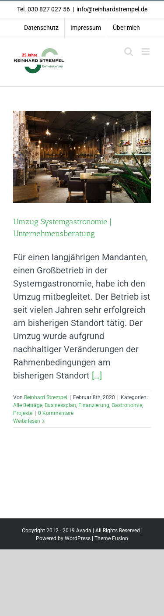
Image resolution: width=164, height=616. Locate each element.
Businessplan (60, 405)
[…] (97, 375)
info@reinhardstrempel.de (112, 9)
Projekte (22, 413)
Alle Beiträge (27, 405)
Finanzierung (93, 405)
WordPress (78, 538)
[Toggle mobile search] (128, 51)
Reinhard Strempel (45, 397)
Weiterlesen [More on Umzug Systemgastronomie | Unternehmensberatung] (26, 421)
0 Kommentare (55, 413)
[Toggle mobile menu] (146, 51)
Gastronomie (127, 405)
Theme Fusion (111, 538)
